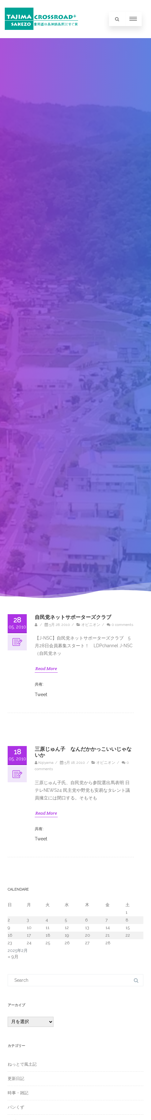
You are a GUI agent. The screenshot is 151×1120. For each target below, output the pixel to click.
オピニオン (90, 624)
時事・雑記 (18, 1092)
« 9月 (13, 956)
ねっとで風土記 (22, 1064)
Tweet (41, 694)
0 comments (122, 624)
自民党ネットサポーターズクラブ (73, 617)
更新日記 (16, 1078)
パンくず (16, 1107)
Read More (46, 668)
